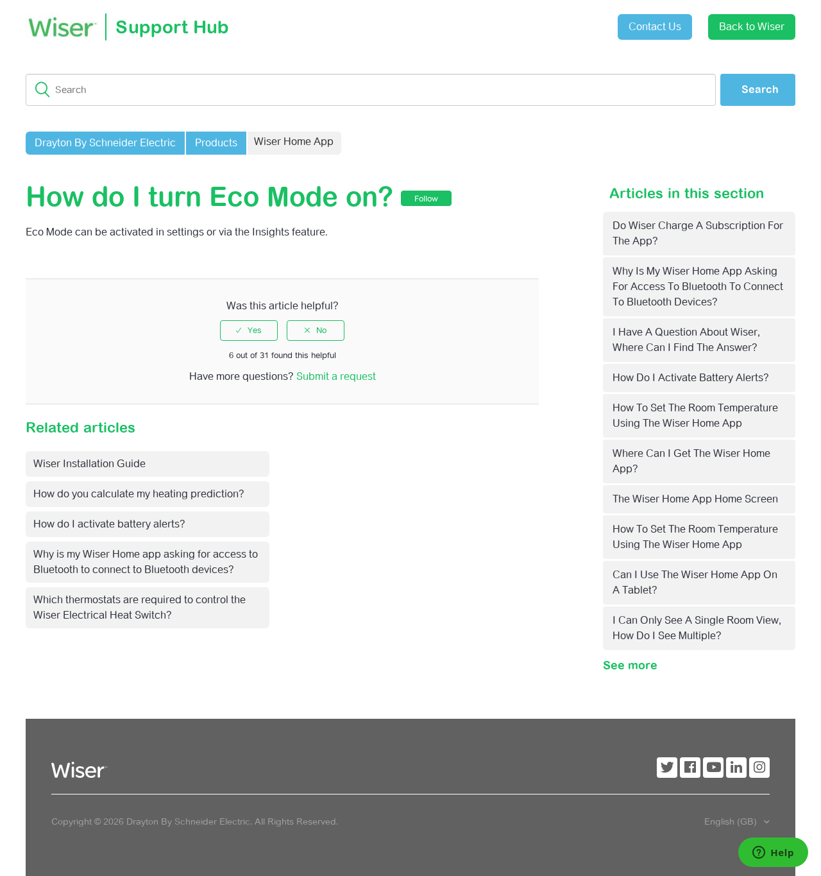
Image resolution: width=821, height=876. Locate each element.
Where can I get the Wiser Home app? (691, 461)
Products (216, 143)
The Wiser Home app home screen (695, 499)
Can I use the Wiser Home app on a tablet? (695, 582)
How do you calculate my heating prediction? (138, 494)
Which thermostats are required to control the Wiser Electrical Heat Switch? (139, 607)
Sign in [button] (576, 20)
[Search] (371, 90)
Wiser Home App (294, 141)
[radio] (249, 330)
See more (630, 665)
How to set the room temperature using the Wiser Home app (695, 415)
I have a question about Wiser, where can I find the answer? (686, 340)
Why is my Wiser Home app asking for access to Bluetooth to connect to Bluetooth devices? (698, 286)
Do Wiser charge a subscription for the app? (698, 233)
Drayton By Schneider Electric (105, 143)
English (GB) (731, 821)
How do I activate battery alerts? (691, 378)
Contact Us (655, 27)
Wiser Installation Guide (89, 464)
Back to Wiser (751, 27)
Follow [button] (426, 198)
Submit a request (504, 22)
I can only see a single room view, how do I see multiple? (697, 628)
